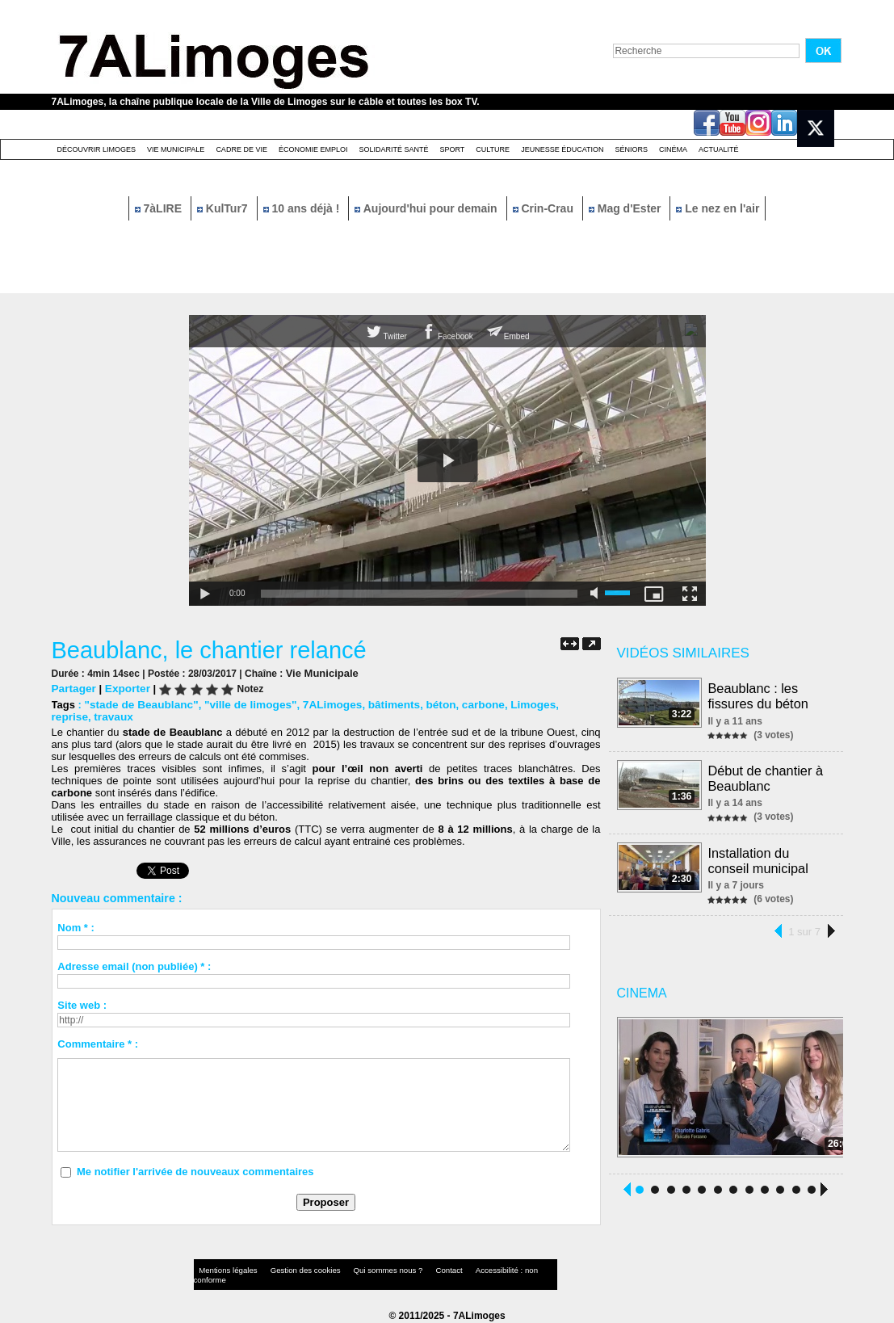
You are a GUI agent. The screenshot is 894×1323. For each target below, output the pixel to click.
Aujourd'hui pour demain (427, 208)
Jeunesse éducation (562, 149)
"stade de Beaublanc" (138, 704)
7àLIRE (160, 208)
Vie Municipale (175, 149)
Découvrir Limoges (96, 149)
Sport (451, 149)
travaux (70, 716)
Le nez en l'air (717, 208)
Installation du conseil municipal (759, 856)
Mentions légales (224, 1270)
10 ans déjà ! (303, 208)
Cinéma (673, 149)
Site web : (82, 1004)
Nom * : (75, 927)
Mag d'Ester (627, 208)
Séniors (631, 149)
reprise (558, 704)
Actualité (719, 149)
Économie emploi (313, 149)
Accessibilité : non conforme (478, 1270)
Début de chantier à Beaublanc (766, 776)
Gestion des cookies (291, 1270)
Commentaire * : (97, 1043)
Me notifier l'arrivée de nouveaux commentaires (195, 1171)
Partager (73, 688)
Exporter (124, 688)
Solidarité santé (393, 149)
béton (424, 704)
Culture (493, 149)
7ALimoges (321, 704)
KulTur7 (224, 208)
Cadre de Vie (241, 149)
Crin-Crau (545, 208)
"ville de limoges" (243, 704)
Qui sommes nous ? (361, 1270)
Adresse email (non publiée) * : (134, 966)
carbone (465, 704)
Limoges (513, 704)
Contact (414, 1270)
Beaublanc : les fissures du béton (759, 695)
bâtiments (380, 704)
